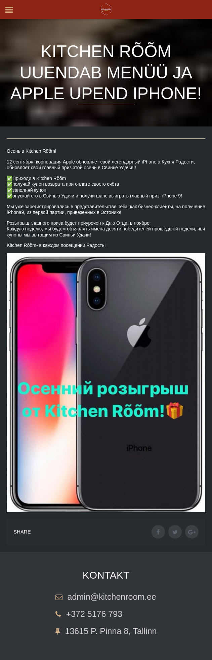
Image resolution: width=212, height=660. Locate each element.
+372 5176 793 (94, 614)
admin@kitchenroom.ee (112, 596)
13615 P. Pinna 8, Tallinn (111, 631)
